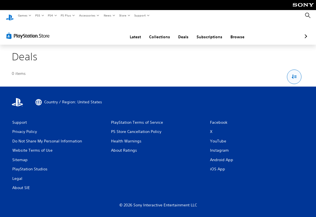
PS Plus (66, 15)
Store (122, 15)
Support (139, 15)
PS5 (37, 15)
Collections (129, 31)
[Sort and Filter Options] (294, 71)
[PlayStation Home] (10, 15)
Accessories (87, 15)
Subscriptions (180, 31)
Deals (153, 31)
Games (22, 15)
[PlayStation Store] (29, 30)
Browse (208, 31)
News (107, 15)
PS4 (50, 15)
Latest (105, 31)
